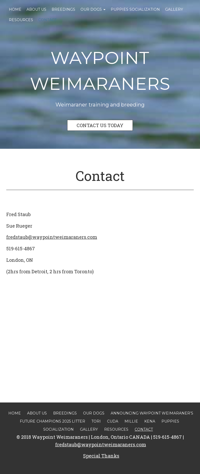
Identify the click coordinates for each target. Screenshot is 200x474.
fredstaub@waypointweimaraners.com (51, 237)
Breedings (63, 9)
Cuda (112, 421)
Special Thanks (101, 456)
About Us (36, 9)
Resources (21, 19)
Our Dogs (92, 9)
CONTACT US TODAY (100, 125)
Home (15, 9)
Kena (149, 421)
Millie (131, 421)
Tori (96, 421)
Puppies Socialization (135, 9)
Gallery (174, 9)
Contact (47, 19)
